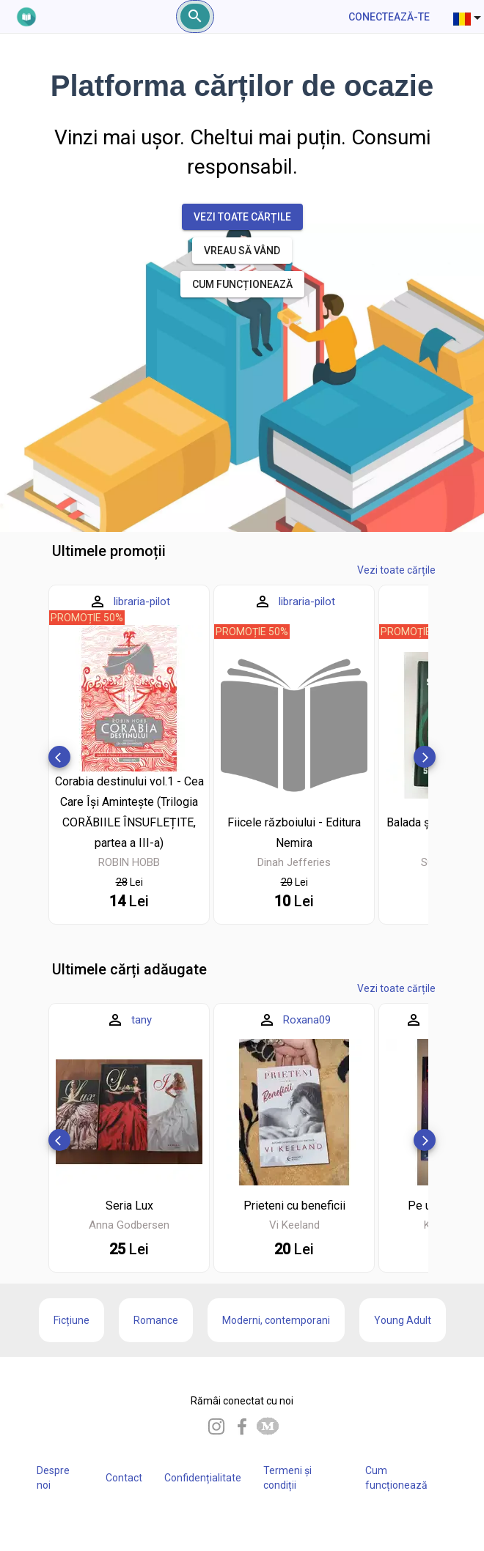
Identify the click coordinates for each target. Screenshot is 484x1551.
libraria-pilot (142, 601)
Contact (124, 1478)
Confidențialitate (202, 1478)
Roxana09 (307, 1019)
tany (141, 1019)
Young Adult (402, 1320)
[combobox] (468, 17)
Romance (155, 1320)
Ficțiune (71, 1320)
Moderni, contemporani (276, 1320)
